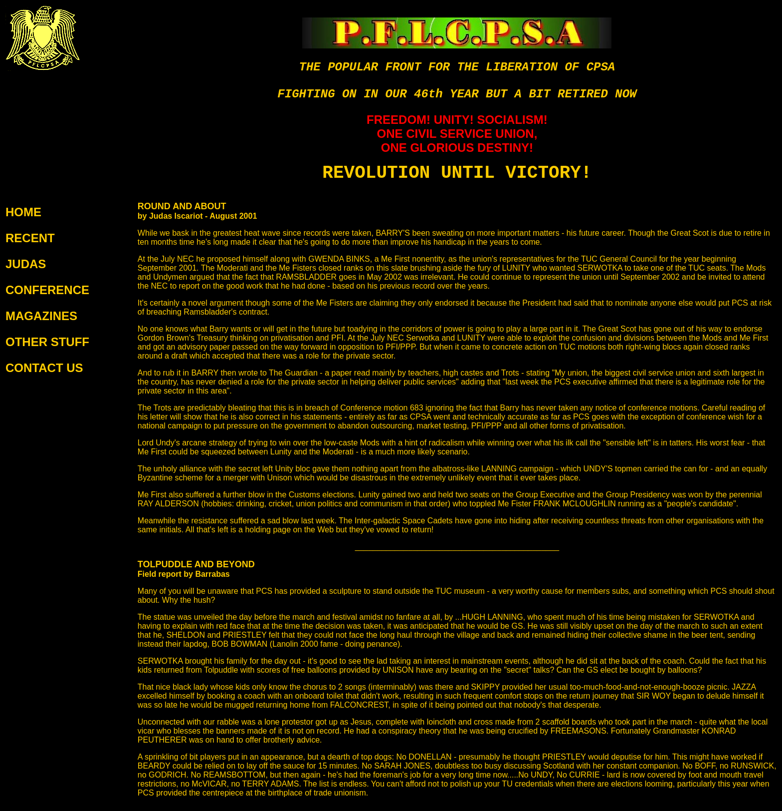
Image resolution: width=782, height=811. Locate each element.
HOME (23, 212)
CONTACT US (44, 368)
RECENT (30, 238)
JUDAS (25, 264)
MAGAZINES (41, 316)
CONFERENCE (47, 290)
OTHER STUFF (47, 342)
